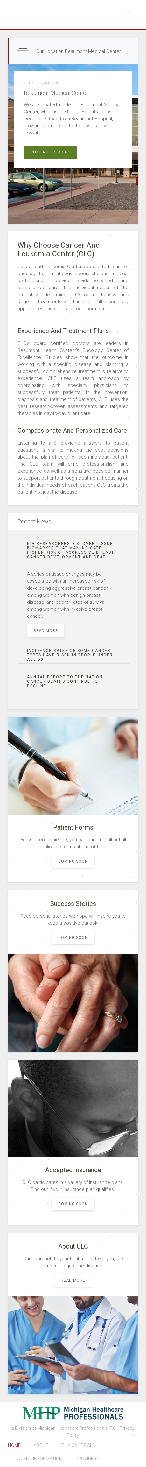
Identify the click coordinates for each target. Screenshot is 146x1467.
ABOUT (41, 1445)
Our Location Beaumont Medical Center (78, 51)
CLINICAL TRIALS (78, 1445)
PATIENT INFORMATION (38, 1458)
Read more (45, 631)
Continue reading (50, 152)
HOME (14, 1445)
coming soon (73, 861)
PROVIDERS (87, 1458)
